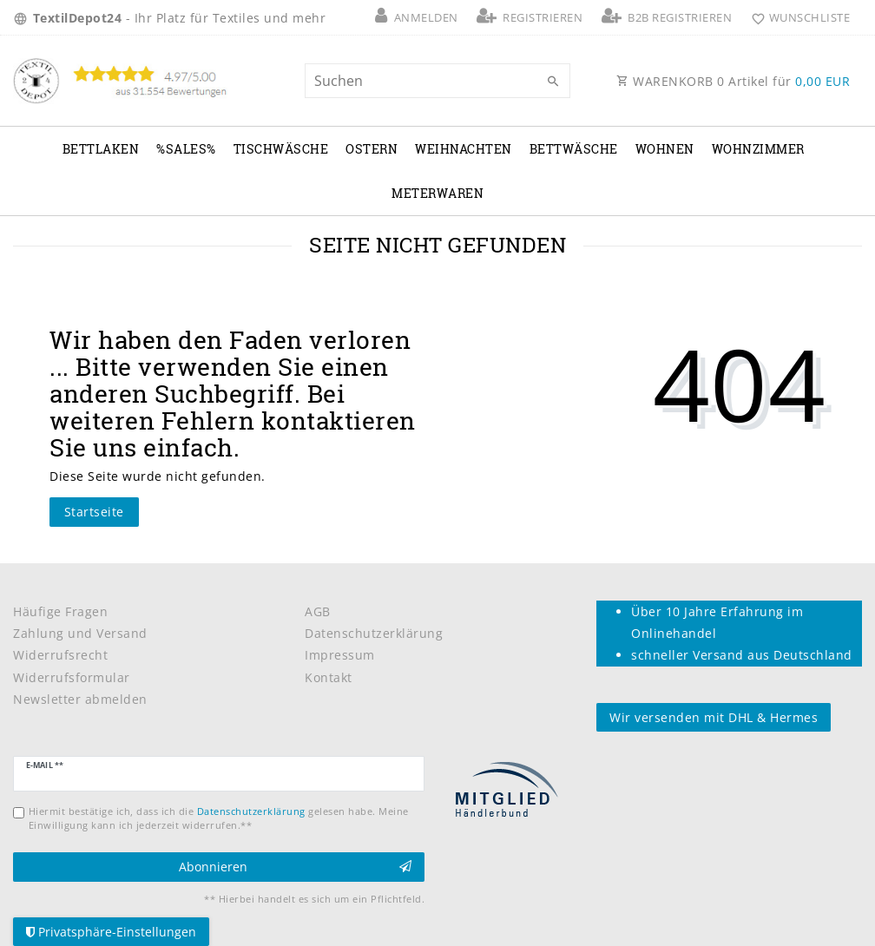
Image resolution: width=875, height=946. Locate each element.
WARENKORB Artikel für (733, 81)
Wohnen (664, 149)
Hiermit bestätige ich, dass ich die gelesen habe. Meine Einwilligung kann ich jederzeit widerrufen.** (219, 818)
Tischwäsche (281, 149)
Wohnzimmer (758, 149)
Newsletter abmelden (80, 699)
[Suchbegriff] (437, 80)
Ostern (371, 149)
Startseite (94, 511)
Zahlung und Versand (80, 633)
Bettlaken (101, 149)
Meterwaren (437, 193)
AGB (318, 611)
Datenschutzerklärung (374, 633)
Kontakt (328, 677)
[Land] (23, 17)
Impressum (340, 655)
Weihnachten (463, 149)
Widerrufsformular (71, 677)
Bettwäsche (574, 149)
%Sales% (186, 149)
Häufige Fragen (60, 611)
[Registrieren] (530, 17)
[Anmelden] (416, 17)
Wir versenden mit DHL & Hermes (713, 717)
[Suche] (552, 81)
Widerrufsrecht (60, 655)
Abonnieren (295, 866)
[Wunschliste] (796, 17)
